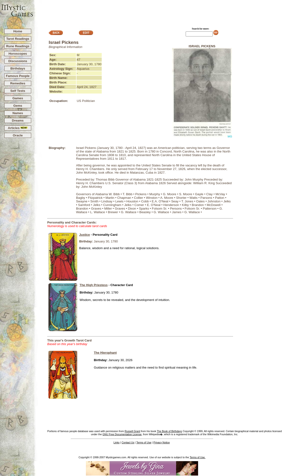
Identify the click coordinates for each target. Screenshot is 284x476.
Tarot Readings (17, 39)
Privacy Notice (162, 442)
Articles (18, 128)
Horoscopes (17, 53)
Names (17, 113)
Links (116, 442)
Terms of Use (143, 442)
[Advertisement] (158, 12)
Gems (17, 105)
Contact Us (128, 442)
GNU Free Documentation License (122, 434)
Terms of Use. (198, 457)
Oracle (18, 135)
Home (17, 31)
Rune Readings (17, 46)
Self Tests (17, 91)
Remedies (17, 83)
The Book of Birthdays (169, 431)
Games (17, 98)
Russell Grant (132, 431)
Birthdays (17, 68)
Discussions (17, 61)
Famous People (18, 76)
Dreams (18, 120)
